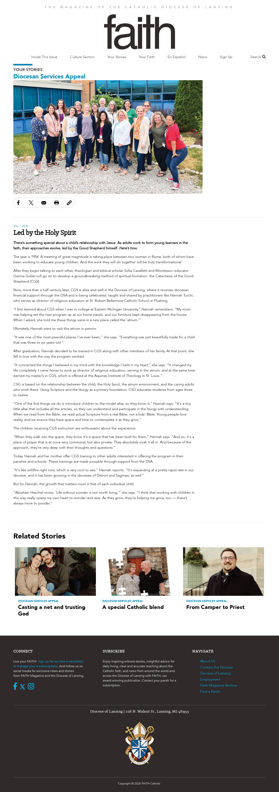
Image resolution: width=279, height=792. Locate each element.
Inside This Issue (44, 57)
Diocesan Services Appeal (49, 76)
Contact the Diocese (216, 667)
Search (258, 57)
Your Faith (147, 57)
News (202, 57)
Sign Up (226, 57)
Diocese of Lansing (215, 673)
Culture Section (82, 57)
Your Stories (116, 57)
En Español (176, 57)
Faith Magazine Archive (218, 685)
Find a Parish (210, 691)
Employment (210, 679)
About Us (207, 661)
